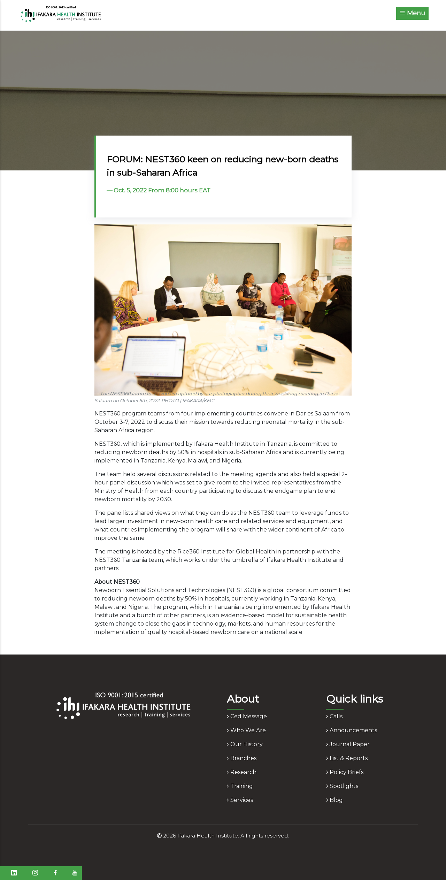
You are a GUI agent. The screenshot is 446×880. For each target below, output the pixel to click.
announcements (351, 730)
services (240, 800)
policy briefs (344, 772)
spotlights (342, 786)
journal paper (348, 744)
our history (245, 744)
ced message (247, 716)
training (240, 786)
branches (241, 758)
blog (334, 800)
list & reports (347, 758)
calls (334, 716)
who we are (246, 730)
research (241, 772)
